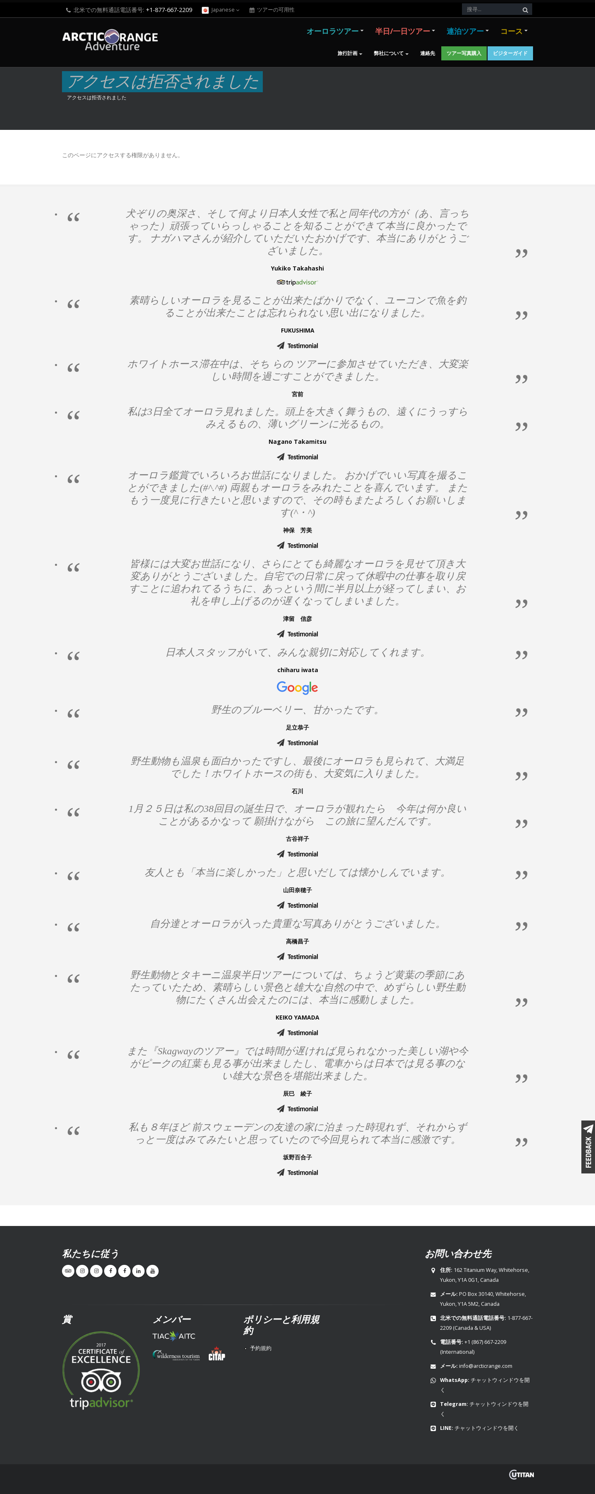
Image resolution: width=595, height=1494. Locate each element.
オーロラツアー (333, 31)
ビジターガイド (510, 53)
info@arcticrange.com (485, 1366)
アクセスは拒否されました (96, 97)
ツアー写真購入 (464, 53)
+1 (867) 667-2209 (485, 1342)
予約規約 (260, 1348)
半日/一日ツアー (402, 31)
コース (511, 31)
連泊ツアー (465, 31)
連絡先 (427, 53)
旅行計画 (347, 53)
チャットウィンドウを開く (487, 1428)
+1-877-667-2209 (169, 10)
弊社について (389, 53)
